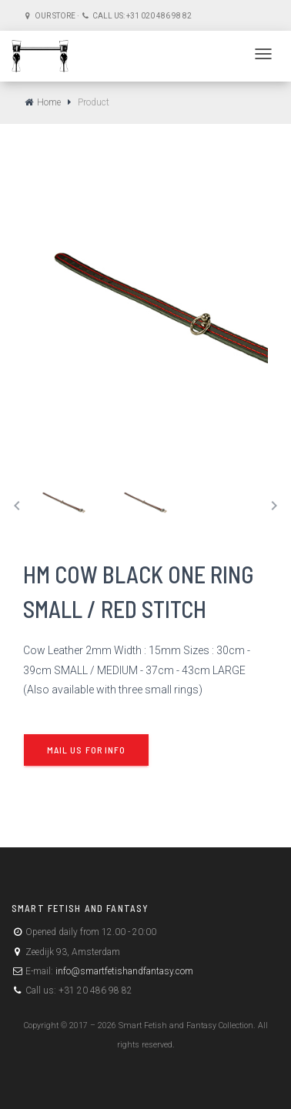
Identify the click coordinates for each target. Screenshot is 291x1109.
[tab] (64, 502)
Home (49, 102)
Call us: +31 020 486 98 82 (141, 16)
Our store (54, 16)
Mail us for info (86, 749)
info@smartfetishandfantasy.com (123, 971)
